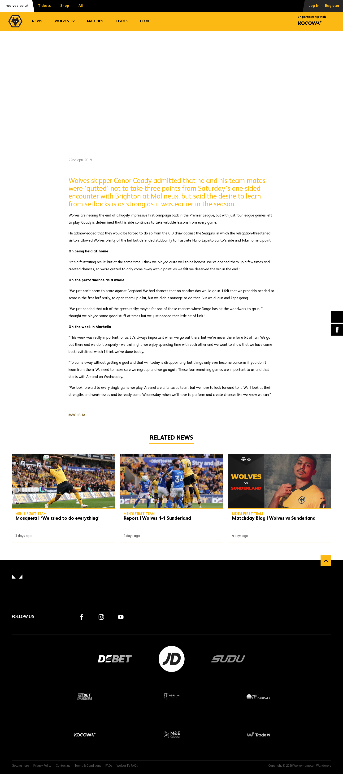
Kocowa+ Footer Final (85, 734)
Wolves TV (65, 21)
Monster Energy (172, 697)
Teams (122, 21)
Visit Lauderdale (258, 697)
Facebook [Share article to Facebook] (337, 330)
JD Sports (171, 659)
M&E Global (172, 734)
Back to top (326, 560)
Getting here (20, 765)
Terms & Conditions (87, 765)
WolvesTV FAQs (127, 765)
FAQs (108, 765)
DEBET (115, 659)
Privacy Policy (42, 765)
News (37, 21)
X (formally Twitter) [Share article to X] (337, 317)
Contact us (63, 765)
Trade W (258, 734)
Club (144, 21)
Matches (95, 21)
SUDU (228, 659)
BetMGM (85, 697)
